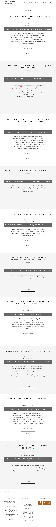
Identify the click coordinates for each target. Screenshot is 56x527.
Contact (49, 2)
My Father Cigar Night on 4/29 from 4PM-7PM (28, 171)
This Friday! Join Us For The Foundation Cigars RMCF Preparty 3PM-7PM (11, 510)
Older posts (8, 491)
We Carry (43, 2)
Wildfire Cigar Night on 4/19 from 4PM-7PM (28, 351)
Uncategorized (31, 333)
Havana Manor (9, 1)
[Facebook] (40, 503)
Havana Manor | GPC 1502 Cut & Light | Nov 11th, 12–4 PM (11, 505)
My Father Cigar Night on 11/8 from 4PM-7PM (28, 214)
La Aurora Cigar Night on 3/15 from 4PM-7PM (28, 398)
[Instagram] (49, 503)
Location (36, 2)
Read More (28, 53)
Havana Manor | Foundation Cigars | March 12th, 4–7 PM (11, 502)
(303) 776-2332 (28, 508)
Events (30, 2)
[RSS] (45, 503)
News (25, 2)
